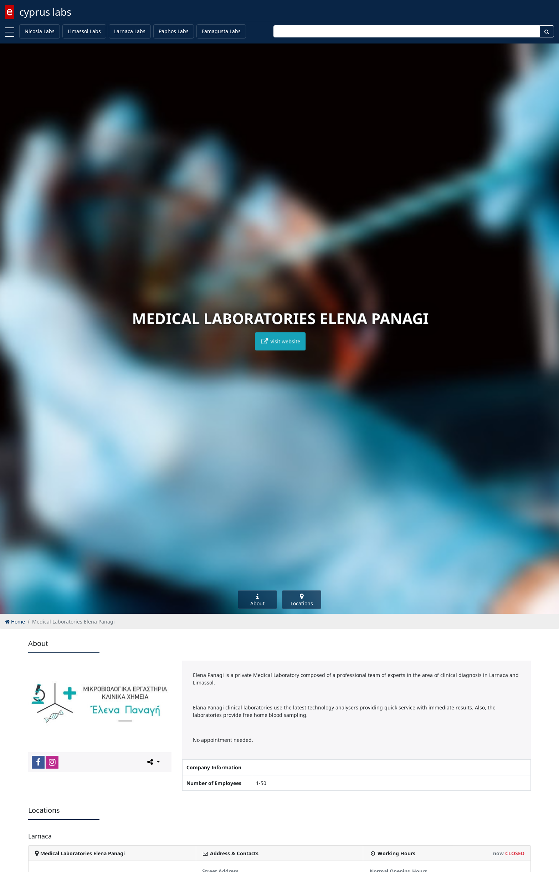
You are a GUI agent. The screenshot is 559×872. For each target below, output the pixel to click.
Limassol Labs (84, 31)
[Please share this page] (153, 762)
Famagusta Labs (221, 31)
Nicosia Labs (40, 31)
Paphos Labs (174, 31)
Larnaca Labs (129, 31)
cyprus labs (45, 12)
